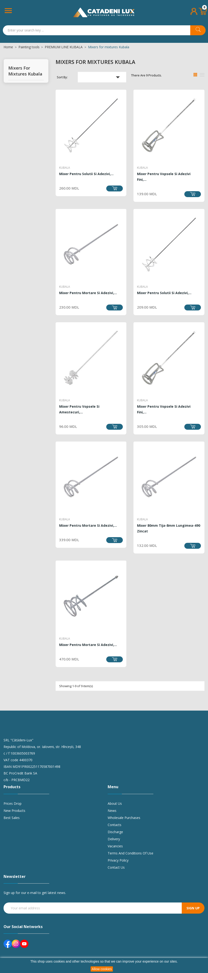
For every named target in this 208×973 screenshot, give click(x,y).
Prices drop (13, 803)
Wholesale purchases (124, 817)
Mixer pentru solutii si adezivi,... (86, 174)
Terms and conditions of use (130, 853)
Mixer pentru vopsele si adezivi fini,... (163, 177)
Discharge (115, 832)
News (112, 810)
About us (115, 803)
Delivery (114, 839)
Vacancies (115, 846)
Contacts (114, 825)
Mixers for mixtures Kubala (25, 71)
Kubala (64, 168)
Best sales (12, 817)
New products (14, 810)
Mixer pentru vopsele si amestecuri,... (79, 409)
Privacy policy (118, 860)
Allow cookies (102, 969)
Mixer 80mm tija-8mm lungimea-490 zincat (168, 528)
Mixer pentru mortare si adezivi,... (88, 293)
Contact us (116, 867)
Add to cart (114, 188)
